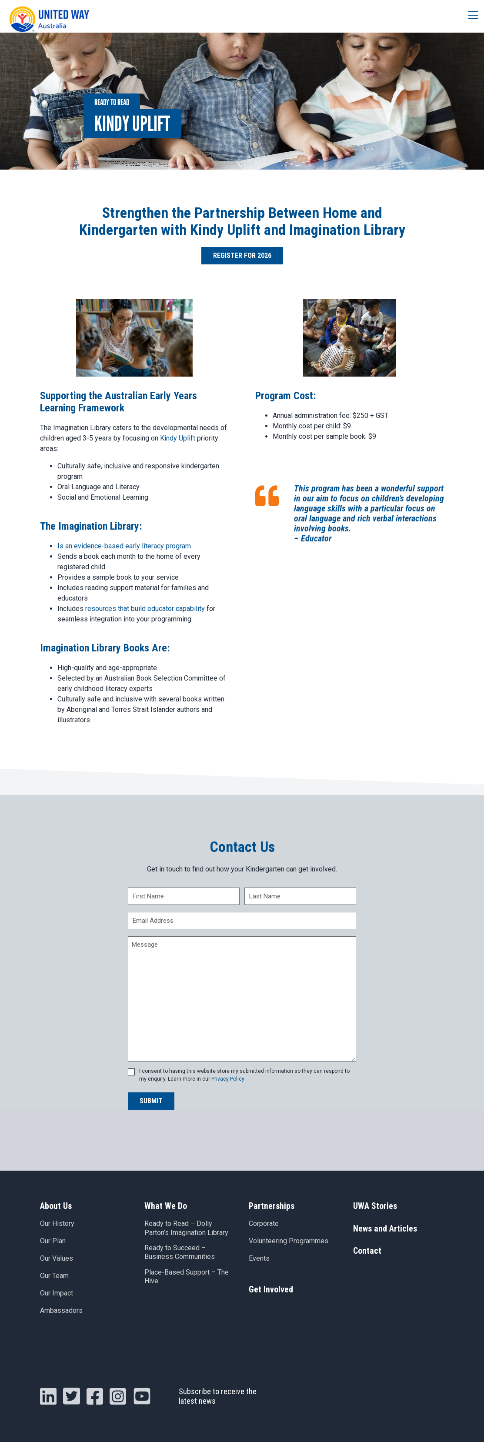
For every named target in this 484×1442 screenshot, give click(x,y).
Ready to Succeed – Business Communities (179, 1253)
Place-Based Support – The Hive (186, 1277)
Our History (57, 1224)
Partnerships (272, 1206)
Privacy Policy (227, 1079)
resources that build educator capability (145, 608)
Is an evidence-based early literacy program (124, 546)
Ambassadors (61, 1311)
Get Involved (271, 1290)
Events (259, 1259)
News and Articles (385, 1229)
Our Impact (56, 1293)
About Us (56, 1206)
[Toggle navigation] (469, 16)
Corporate (264, 1224)
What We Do (165, 1206)
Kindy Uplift (177, 438)
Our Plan (53, 1241)
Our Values (56, 1259)
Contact (367, 1252)
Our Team (54, 1276)
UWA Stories (375, 1206)
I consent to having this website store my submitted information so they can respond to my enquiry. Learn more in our (244, 1075)
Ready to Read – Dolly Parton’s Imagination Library (186, 1228)
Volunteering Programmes (288, 1241)
